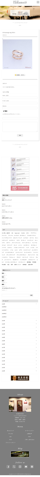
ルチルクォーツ (31, 261)
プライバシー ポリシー (10, 444)
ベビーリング (25, 259)
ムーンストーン (7, 261)
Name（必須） (6, 95)
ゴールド (4, 247)
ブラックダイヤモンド (21, 256)
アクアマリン (34, 234)
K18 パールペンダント (7, 207)
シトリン (20, 247)
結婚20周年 (30, 266)
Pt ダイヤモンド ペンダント (8, 213)
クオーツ (8, 244)
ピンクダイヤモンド (9, 254)
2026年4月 (4, 308)
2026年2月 (4, 315)
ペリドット (31, 259)
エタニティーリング (17, 239)
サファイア (9, 247)
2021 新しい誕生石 (6, 234)
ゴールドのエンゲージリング (8, 290)
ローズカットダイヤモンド (11, 263)
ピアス (20, 251)
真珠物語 (25, 266)
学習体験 (34, 263)
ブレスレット (12, 259)
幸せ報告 (4, 266)
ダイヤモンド (34, 247)
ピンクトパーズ (19, 254)
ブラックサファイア (10, 256)
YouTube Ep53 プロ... (6, 225)
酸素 (3, 282)
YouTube (23, 234)
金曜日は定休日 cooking (7, 219)
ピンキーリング (27, 251)
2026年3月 (4, 312)
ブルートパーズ (31, 256)
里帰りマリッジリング (7, 201)
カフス (18, 242)
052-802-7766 (22, 423)
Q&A (10, 438)
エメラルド (25, 239)
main (20, 25)
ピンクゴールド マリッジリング (21, 22)
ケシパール (34, 244)
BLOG (10, 441)
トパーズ (4, 249)
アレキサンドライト (31, 237)
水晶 (8, 266)
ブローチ (19, 259)
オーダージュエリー (29, 432)
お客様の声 (29, 435)
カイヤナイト (12, 242)
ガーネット (23, 242)
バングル (32, 249)
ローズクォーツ (22, 263)
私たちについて (10, 432)
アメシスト (4, 237)
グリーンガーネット (26, 244)
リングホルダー (23, 261)
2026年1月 (4, 318)
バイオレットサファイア (19, 249)
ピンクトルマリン (28, 254)
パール (11, 251)
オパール (32, 239)
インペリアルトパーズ (7, 239)
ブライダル (10, 435)
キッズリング (30, 242)
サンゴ (15, 247)
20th (12, 234)
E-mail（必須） (6, 100)
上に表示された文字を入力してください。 (12, 114)
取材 (3, 275)
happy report (17, 234)
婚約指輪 (29, 263)
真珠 (12, 266)
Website (4, 106)
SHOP (29, 438)
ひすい (27, 234)
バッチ (27, 249)
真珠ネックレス (17, 266)
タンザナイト (26, 247)
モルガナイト (16, 261)
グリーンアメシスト (16, 244)
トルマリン (9, 249)
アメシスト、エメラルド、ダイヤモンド (17, 237)
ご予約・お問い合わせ (29, 441)
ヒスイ (16, 251)
